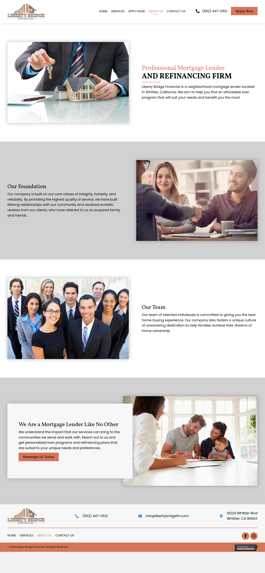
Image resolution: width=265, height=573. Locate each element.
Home (11, 535)
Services (26, 535)
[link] (103, 11)
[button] (244, 11)
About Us (44, 535)
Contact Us (64, 535)
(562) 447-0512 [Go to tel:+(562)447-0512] (95, 516)
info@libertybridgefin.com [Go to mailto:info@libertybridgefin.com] (167, 516)
